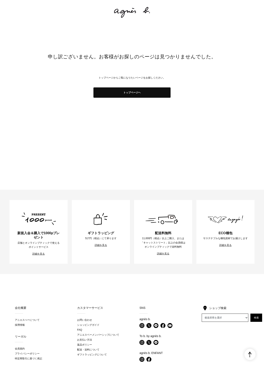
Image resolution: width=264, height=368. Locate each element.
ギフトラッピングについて (92, 354)
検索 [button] (256, 317)
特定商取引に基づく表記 (28, 358)
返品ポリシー (84, 344)
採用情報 (20, 324)
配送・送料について (88, 349)
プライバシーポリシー (27, 353)
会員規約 (20, 348)
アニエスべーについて (27, 320)
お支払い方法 (84, 339)
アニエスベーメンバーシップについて (98, 334)
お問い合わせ (84, 320)
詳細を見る (38, 253)
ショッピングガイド (88, 324)
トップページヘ (132, 92)
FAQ (79, 329)
